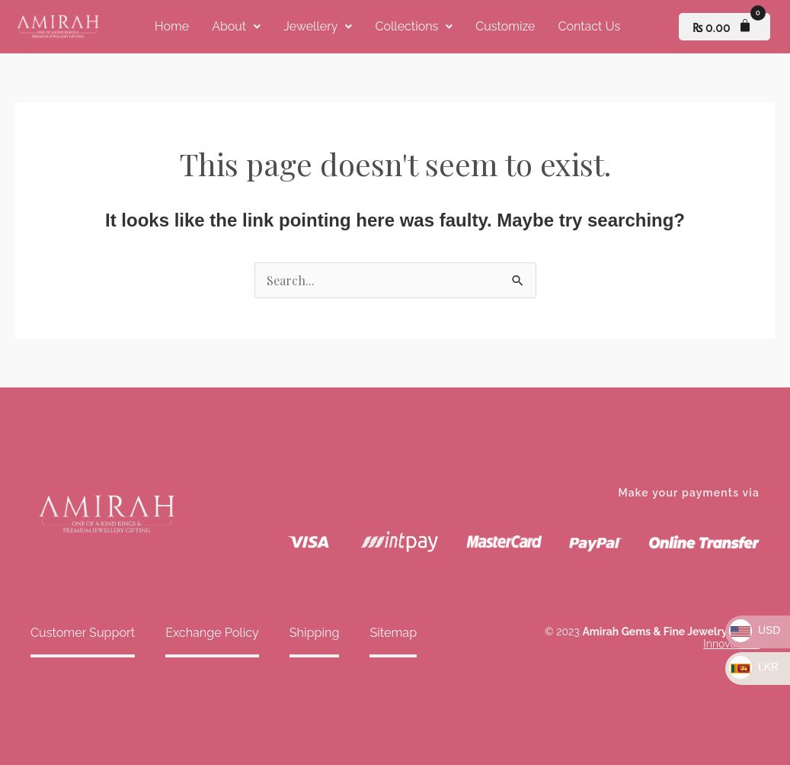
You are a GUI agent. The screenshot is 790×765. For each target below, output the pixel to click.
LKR (754, 667)
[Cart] (724, 26)
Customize (505, 26)
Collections (414, 26)
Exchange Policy (211, 632)
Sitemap (390, 632)
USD (754, 630)
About (236, 26)
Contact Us (589, 26)
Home (172, 26)
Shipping (312, 632)
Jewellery (317, 26)
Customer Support (82, 632)
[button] (236, 26)
